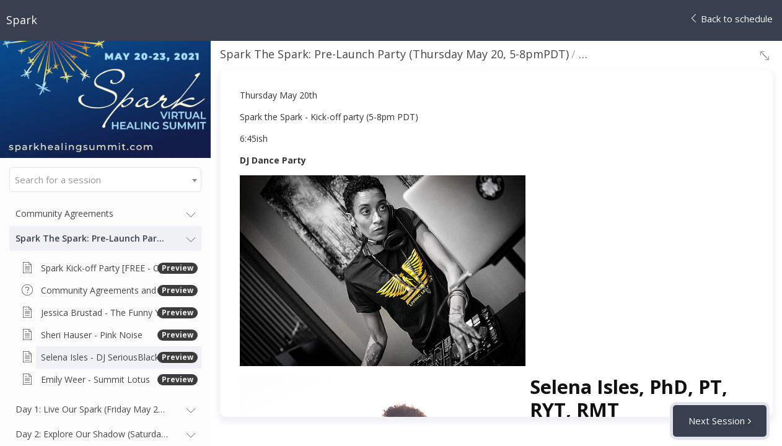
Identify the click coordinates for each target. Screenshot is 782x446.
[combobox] (105, 179)
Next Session (716, 420)
